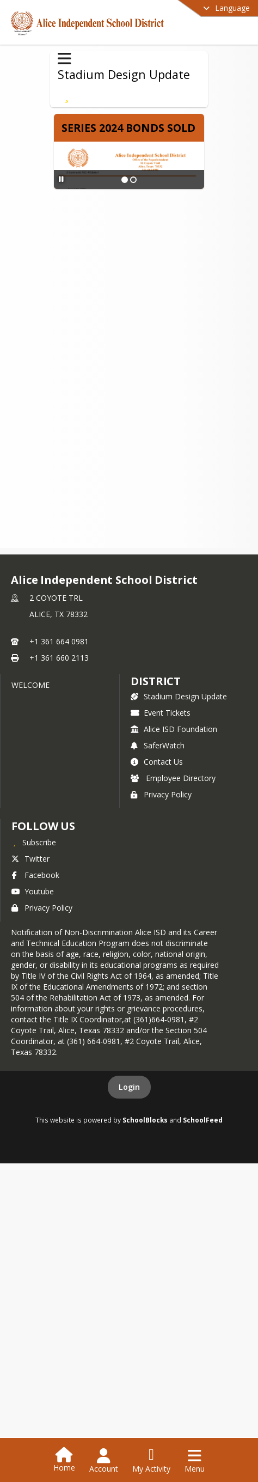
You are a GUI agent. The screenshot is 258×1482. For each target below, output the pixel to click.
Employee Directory (173, 778)
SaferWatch (158, 745)
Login (129, 1087)
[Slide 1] (124, 179)
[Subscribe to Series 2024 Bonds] (67, 95)
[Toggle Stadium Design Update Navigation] (64, 58)
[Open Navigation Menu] (195, 1460)
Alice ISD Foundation (174, 729)
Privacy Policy (161, 794)
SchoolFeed (203, 1119)
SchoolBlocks (145, 1119)
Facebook (35, 875)
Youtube (32, 891)
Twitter (30, 858)
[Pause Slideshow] (61, 179)
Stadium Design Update (179, 696)
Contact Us (157, 762)
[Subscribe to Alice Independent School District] (33, 842)
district (156, 681)
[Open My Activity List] (151, 1460)
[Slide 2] (133, 179)
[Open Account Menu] (103, 1460)
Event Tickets (161, 713)
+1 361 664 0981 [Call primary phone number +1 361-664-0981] (59, 641)
